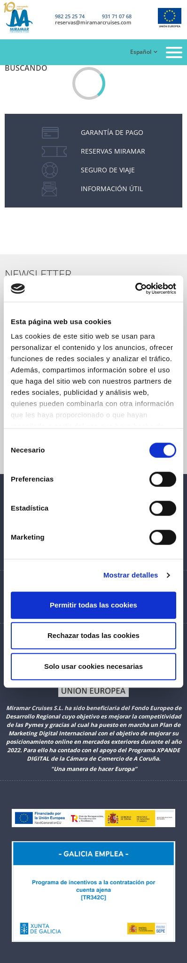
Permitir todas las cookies (93, 605)
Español (140, 52)
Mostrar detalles (130, 575)
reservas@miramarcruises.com (93, 22)
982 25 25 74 (70, 16)
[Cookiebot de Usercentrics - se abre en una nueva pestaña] (135, 288)
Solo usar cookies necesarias (93, 666)
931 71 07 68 (117, 16)
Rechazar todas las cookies (93, 635)
